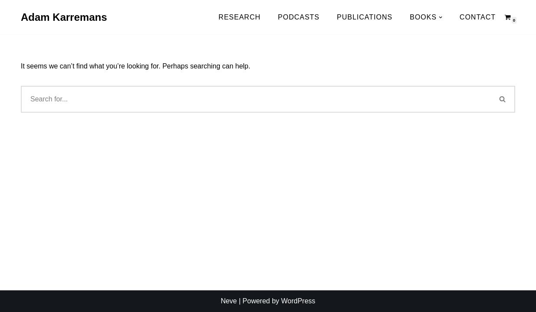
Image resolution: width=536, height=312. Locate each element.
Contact (478, 17)
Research (240, 17)
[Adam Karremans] (64, 17)
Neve (229, 301)
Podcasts (299, 17)
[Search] (502, 99)
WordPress (298, 301)
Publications (364, 17)
